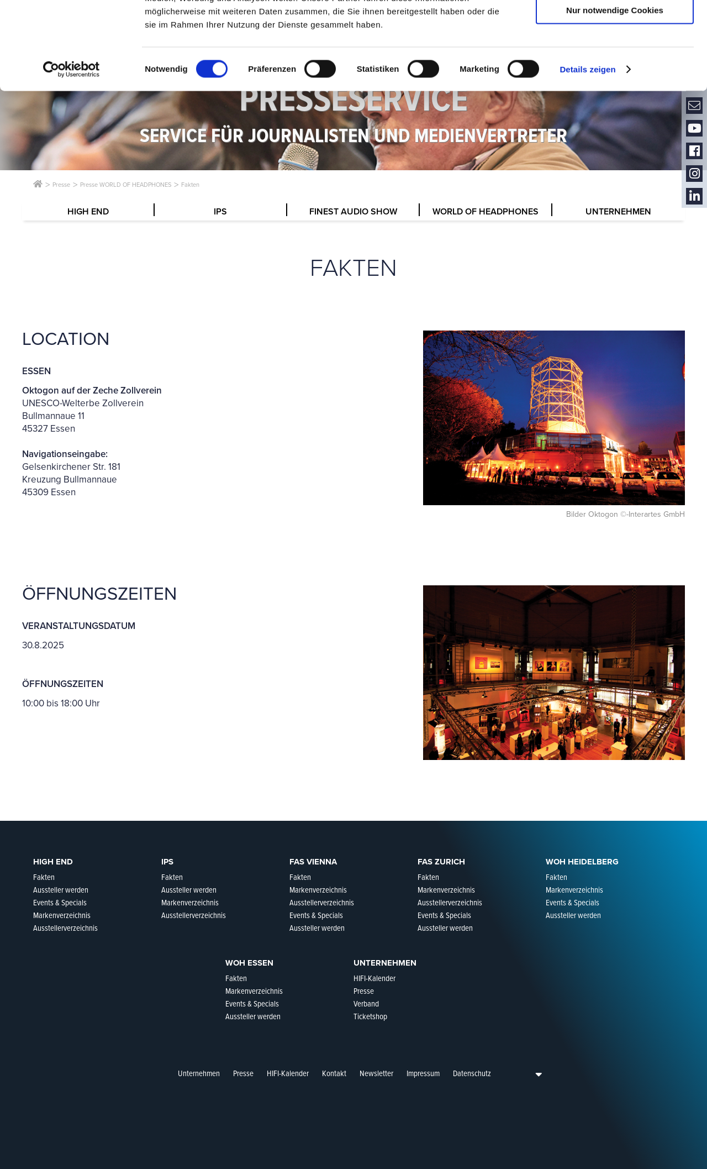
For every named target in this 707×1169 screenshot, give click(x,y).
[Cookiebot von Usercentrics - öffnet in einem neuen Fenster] (71, 151)
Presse (243, 1073)
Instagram (694, 173)
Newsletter (376, 1073)
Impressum (423, 1073)
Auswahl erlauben (614, 60)
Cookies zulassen (615, 27)
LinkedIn (694, 196)
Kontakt (334, 1073)
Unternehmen (199, 1073)
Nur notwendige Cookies (614, 92)
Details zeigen (587, 151)
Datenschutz (472, 1073)
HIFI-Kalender (288, 1073)
